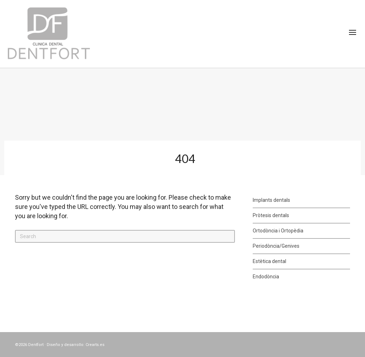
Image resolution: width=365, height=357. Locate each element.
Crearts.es (95, 344)
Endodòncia (266, 276)
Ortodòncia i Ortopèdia (278, 230)
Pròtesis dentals (271, 215)
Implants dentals (271, 200)
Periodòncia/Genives (276, 246)
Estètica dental (269, 261)
